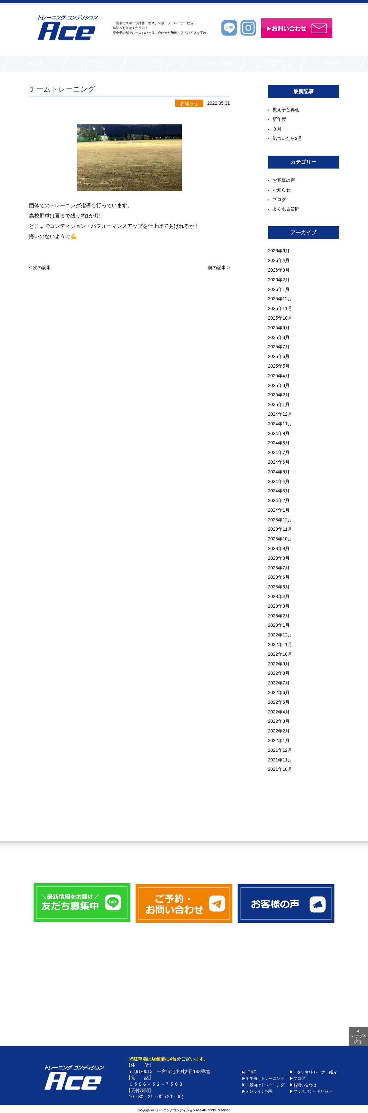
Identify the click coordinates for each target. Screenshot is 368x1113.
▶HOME (249, 1070)
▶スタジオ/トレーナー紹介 (313, 1070)
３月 (276, 128)
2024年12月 (280, 414)
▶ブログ (297, 1077)
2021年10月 (280, 769)
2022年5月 (279, 702)
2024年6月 (279, 462)
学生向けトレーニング (94, 63)
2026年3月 (279, 270)
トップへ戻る (358, 1035)
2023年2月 (279, 615)
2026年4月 (279, 260)
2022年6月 (279, 692)
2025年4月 (279, 375)
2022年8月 (279, 673)
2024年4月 (279, 481)
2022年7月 (279, 682)
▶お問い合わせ (303, 1083)
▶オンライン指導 (257, 1090)
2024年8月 (279, 442)
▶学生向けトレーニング (263, 1077)
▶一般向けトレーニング (263, 1083)
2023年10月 (280, 538)
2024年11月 (280, 423)
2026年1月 (279, 289)
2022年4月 (279, 711)
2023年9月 (279, 548)
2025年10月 (280, 318)
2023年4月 (279, 596)
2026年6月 (279, 250)
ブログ (333, 63)
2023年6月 (279, 577)
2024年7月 (279, 452)
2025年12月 (280, 298)
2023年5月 (279, 586)
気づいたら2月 (287, 138)
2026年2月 (279, 279)
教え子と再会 (286, 109)
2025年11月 (280, 308)
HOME (35, 63)
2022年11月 (280, 644)
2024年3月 (279, 490)
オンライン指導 (214, 63)
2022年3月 (279, 721)
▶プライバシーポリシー (311, 1090)
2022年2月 (279, 730)
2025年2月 (279, 394)
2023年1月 (279, 625)
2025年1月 (279, 404)
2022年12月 (280, 634)
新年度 (279, 119)
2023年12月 (280, 519)
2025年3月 (279, 385)
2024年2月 (279, 500)
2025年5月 (279, 366)
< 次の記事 (40, 272)
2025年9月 (279, 327)
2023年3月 (279, 606)
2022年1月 (279, 740)
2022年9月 (279, 663)
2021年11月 (280, 759)
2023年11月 (280, 529)
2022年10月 (280, 654)
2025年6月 (279, 356)
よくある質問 (286, 209)
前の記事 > (219, 272)
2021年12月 (280, 750)
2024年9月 (279, 433)
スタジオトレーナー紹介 (273, 63)
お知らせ (281, 189)
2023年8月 (279, 558)
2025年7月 (279, 346)
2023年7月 (279, 567)
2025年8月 (279, 337)
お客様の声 (283, 180)
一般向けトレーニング (154, 63)
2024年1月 (279, 510)
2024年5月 (279, 471)
